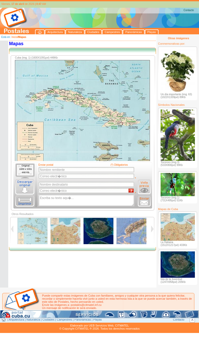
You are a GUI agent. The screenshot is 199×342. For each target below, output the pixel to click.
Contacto (189, 10)
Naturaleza (33, 319)
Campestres (64, 319)
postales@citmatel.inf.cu (86, 304)
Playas (97, 319)
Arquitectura (16, 319)
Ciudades (48, 319)
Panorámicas (82, 319)
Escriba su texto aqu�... (86, 200)
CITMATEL (122, 325)
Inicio (14, 37)
